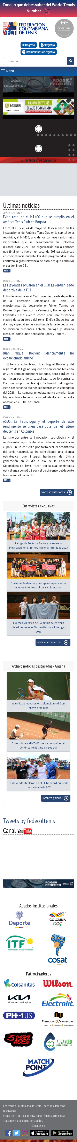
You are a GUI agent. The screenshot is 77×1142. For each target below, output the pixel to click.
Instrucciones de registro (38, 52)
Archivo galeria (56, 797)
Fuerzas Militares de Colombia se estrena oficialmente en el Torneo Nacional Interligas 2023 (38, 626)
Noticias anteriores (56, 491)
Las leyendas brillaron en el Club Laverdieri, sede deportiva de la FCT (38, 287)
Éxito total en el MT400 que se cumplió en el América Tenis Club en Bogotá (38, 218)
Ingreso (28, 45)
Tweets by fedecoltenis (29, 820)
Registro (48, 45)
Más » (7, 269)
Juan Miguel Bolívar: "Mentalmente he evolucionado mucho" (38, 355)
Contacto (9, 1115)
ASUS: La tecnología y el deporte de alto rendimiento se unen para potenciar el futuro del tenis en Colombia (38, 425)
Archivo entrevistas (53, 641)
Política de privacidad (29, 1115)
